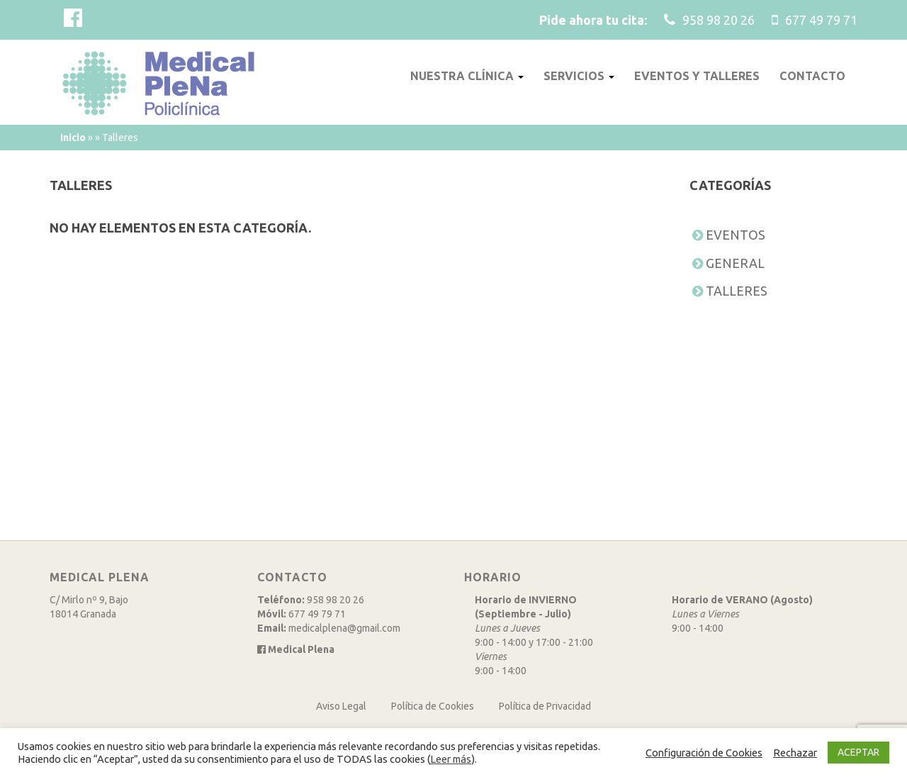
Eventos (735, 235)
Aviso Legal (341, 706)
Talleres (736, 291)
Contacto (814, 75)
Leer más (450, 759)
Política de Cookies (432, 706)
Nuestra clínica (467, 75)
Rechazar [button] (795, 753)
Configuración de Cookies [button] (704, 753)
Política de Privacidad (545, 706)
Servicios (579, 75)
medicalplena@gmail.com (344, 628)
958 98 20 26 (335, 599)
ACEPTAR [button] (858, 752)
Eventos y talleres (698, 75)
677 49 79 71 (317, 614)
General (735, 263)
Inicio (73, 137)
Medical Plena (295, 649)
